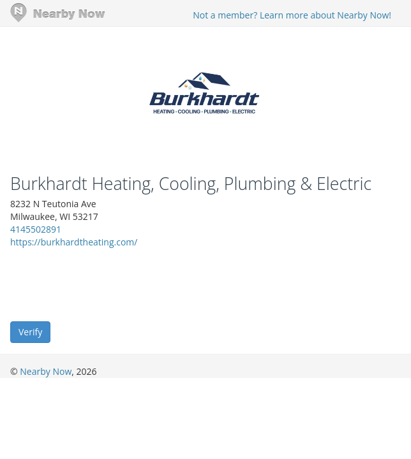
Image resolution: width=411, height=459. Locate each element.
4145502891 (35, 229)
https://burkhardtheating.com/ (73, 242)
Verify (30, 332)
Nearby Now (45, 371)
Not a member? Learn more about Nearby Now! (292, 15)
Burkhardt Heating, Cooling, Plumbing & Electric (190, 183)
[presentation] (107, 284)
